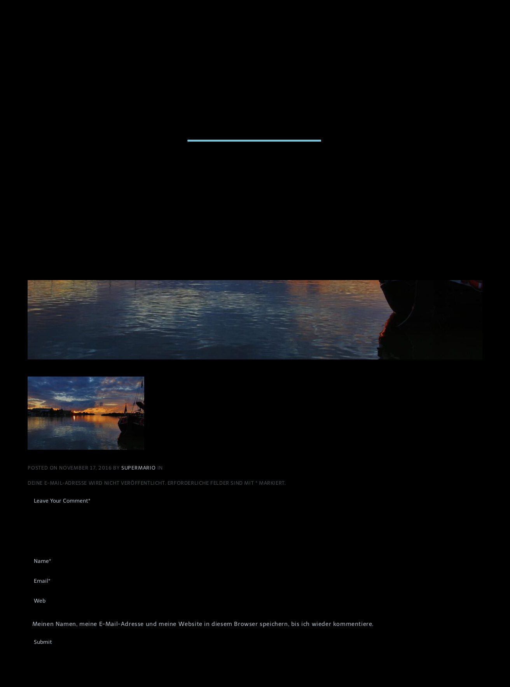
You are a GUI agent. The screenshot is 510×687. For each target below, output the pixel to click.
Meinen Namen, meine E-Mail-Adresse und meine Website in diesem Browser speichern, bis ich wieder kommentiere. (203, 623)
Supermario (139, 468)
